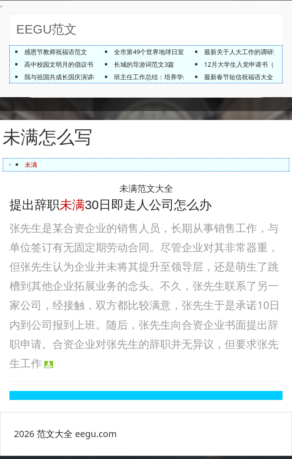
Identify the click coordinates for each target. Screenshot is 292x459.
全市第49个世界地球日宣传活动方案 (164, 51)
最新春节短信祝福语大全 (238, 77)
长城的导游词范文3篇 (144, 64)
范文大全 (55, 437)
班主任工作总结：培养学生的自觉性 (164, 77)
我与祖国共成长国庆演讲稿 (62, 77)
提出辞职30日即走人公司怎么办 (110, 208)
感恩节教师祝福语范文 (55, 51)
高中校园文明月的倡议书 (58, 64)
